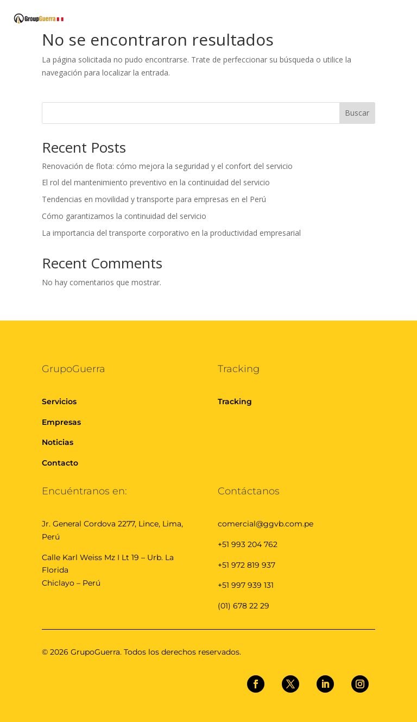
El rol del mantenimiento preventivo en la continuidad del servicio (157, 182)
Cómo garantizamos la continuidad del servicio (124, 216)
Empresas (61, 422)
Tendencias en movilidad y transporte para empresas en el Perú (155, 199)
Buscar (357, 113)
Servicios (59, 401)
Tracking (235, 401)
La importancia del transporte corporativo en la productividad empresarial (172, 233)
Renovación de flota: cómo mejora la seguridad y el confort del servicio (168, 166)
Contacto (60, 463)
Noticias (57, 442)
